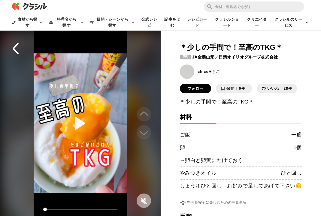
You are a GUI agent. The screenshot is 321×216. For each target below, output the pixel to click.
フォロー (195, 88)
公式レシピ (149, 22)
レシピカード (197, 22)
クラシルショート (227, 22)
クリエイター (257, 22)
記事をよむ (172, 22)
